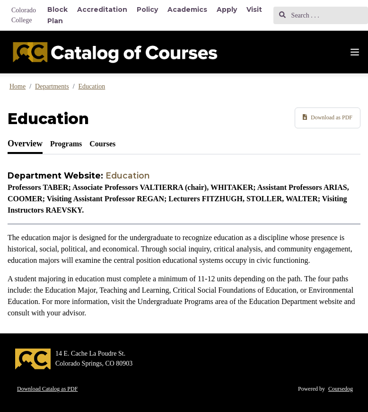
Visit (254, 9)
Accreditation (102, 9)
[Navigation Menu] (354, 52)
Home (17, 86)
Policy (147, 9)
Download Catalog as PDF (47, 388)
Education (92, 86)
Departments (52, 86)
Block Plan (57, 15)
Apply (227, 9)
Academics (187, 9)
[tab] (25, 144)
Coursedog (340, 388)
